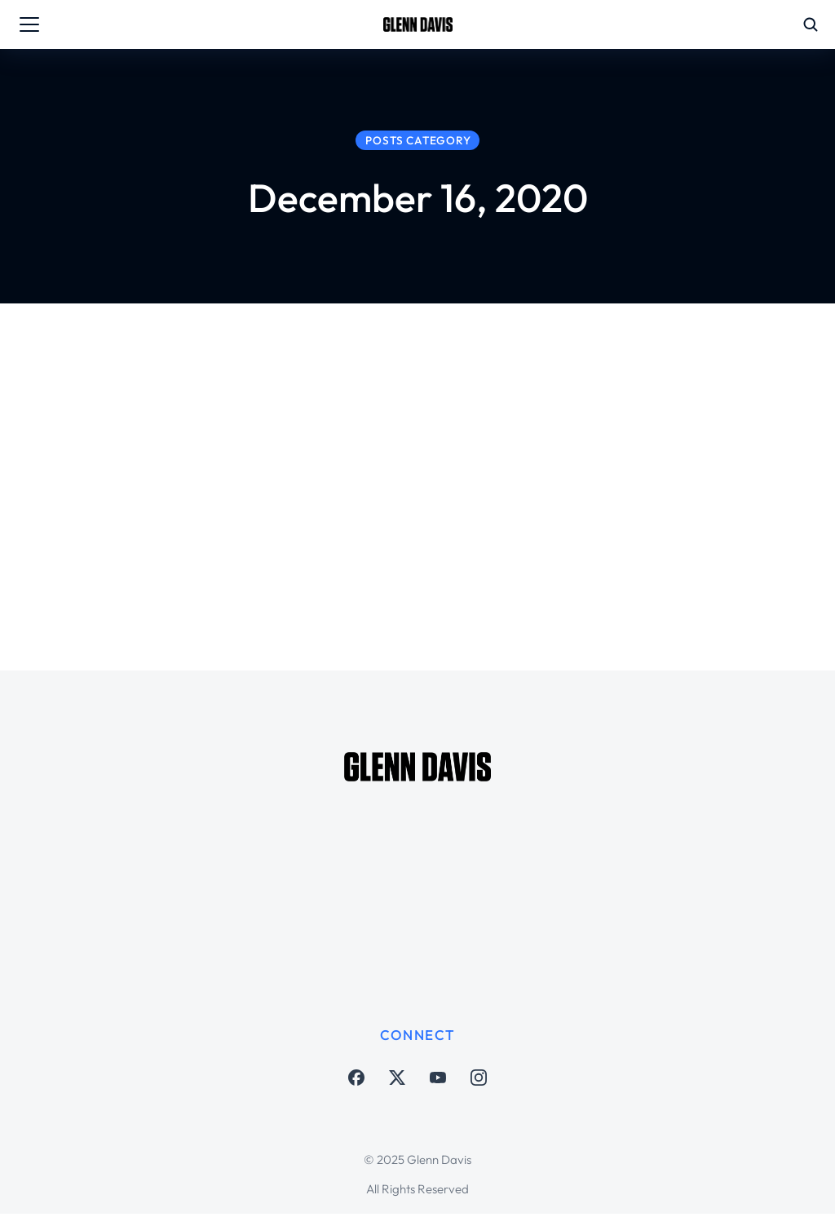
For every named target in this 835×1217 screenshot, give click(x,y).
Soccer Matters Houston (400, 536)
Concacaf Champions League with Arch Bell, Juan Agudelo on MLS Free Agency (504, 476)
